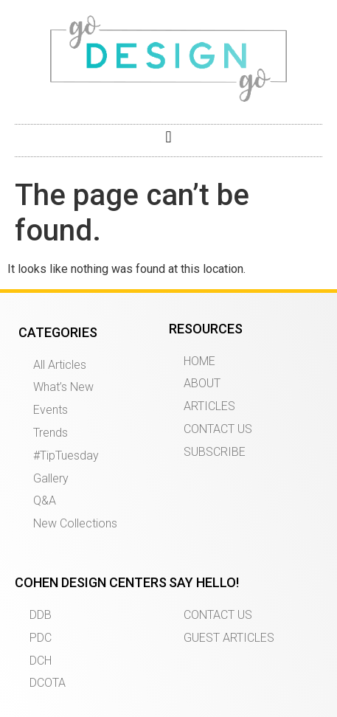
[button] (168, 137)
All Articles (59, 365)
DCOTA (47, 683)
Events (50, 410)
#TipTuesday (66, 455)
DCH (40, 661)
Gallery (51, 478)
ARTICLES (209, 406)
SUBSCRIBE (215, 452)
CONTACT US (218, 429)
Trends (50, 433)
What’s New (63, 387)
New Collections (75, 523)
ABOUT (202, 383)
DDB (40, 615)
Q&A (44, 500)
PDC (40, 638)
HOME (199, 361)
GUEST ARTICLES (229, 638)
